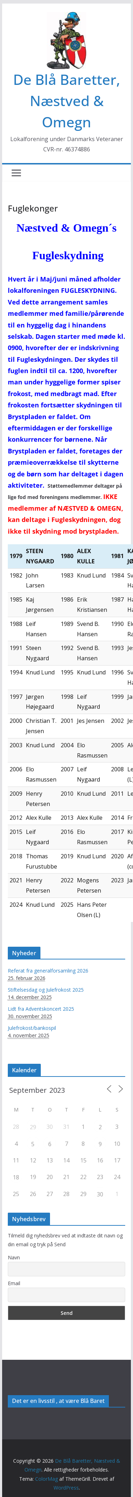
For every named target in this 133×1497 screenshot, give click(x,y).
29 (33, 1127)
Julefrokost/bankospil (32, 1028)
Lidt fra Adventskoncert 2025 (41, 1008)
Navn (14, 1257)
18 (16, 1177)
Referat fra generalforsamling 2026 (48, 970)
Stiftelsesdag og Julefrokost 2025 (46, 989)
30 (100, 1194)
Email (14, 1283)
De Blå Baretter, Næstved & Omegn (66, 101)
